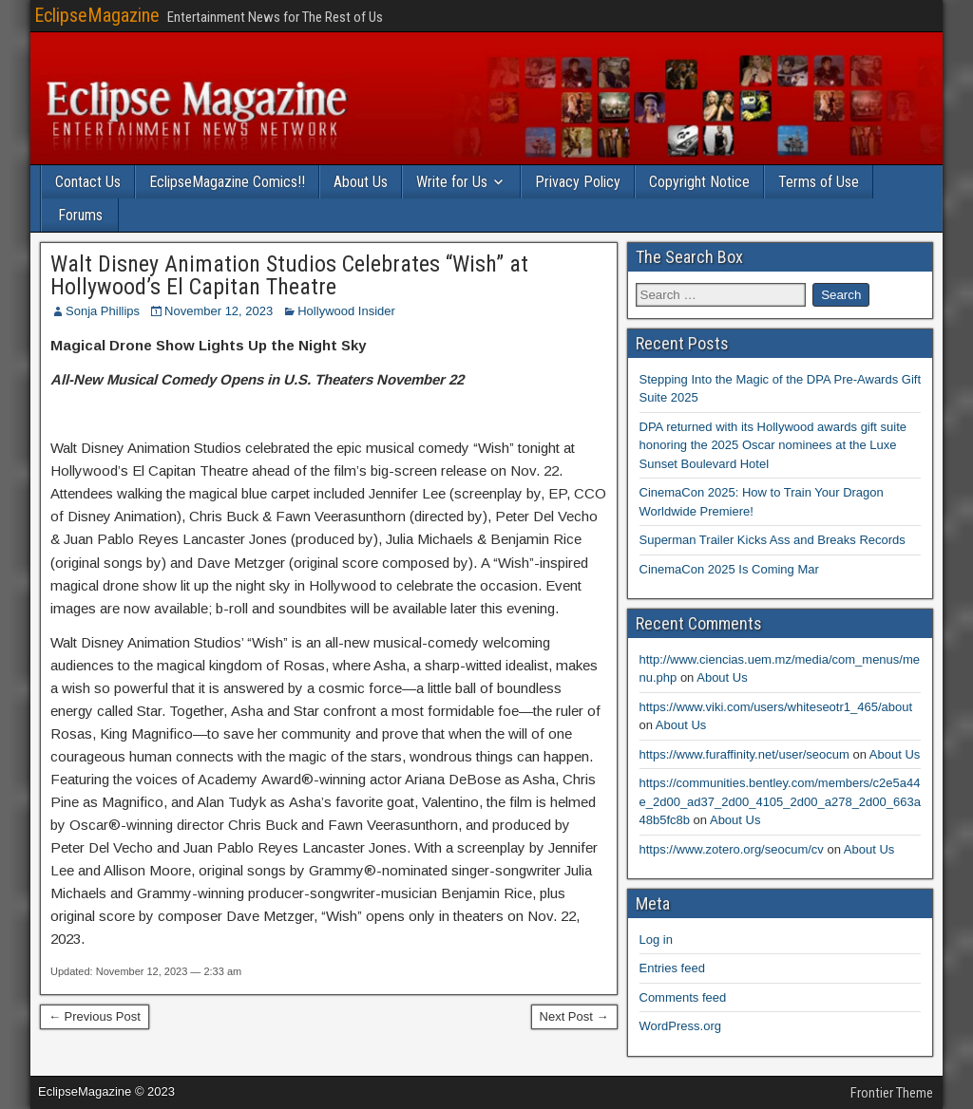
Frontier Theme (891, 1092)
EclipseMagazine (97, 15)
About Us (361, 182)
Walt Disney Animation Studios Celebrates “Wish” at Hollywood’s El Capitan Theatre (289, 275)
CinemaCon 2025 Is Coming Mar (729, 569)
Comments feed (683, 997)
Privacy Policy (577, 182)
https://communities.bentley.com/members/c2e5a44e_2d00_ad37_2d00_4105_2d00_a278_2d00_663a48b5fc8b (780, 801)
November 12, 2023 (218, 311)
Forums (80, 215)
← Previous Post (94, 1016)
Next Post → (574, 1016)
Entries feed (672, 968)
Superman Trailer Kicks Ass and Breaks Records (772, 540)
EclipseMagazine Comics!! (227, 182)
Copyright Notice (699, 182)
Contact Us (88, 182)
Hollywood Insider (346, 311)
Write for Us (451, 182)
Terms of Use (818, 182)
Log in (656, 939)
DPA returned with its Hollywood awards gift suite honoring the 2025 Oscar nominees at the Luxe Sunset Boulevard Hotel (773, 445)
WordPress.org (680, 1026)
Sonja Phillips (103, 311)
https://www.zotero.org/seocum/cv (731, 849)
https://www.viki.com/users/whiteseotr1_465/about (776, 707)
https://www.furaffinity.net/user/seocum (744, 754)
